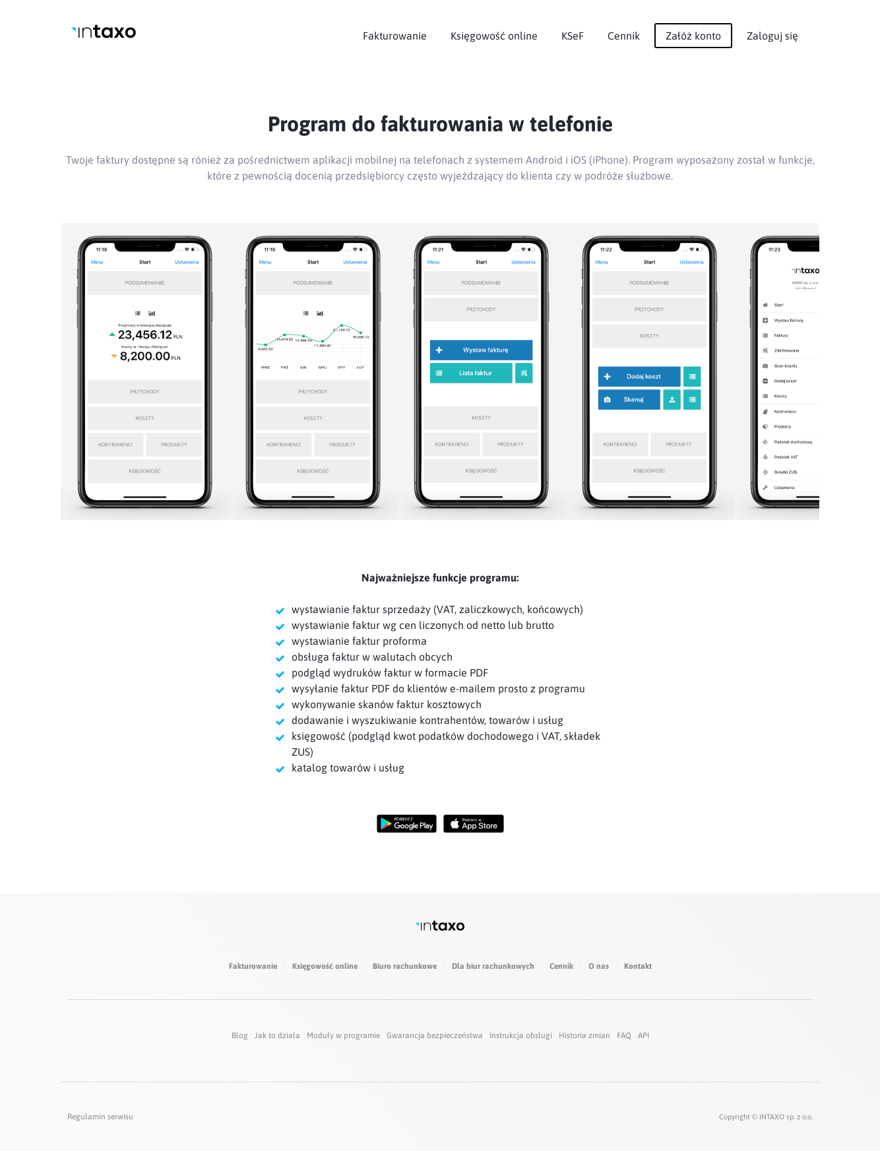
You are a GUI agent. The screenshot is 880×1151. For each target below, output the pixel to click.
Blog (240, 1035)
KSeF (572, 36)
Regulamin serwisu (100, 1116)
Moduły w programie (343, 1035)
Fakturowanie (395, 36)
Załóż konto (693, 36)
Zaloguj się (772, 36)
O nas (598, 966)
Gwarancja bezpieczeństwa (435, 1035)
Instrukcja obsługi (520, 1035)
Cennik (624, 36)
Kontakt (638, 966)
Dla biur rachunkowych (493, 966)
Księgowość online (494, 36)
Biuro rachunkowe (405, 966)
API (643, 1035)
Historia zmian (584, 1035)
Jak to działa (277, 1035)
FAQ (624, 1035)
